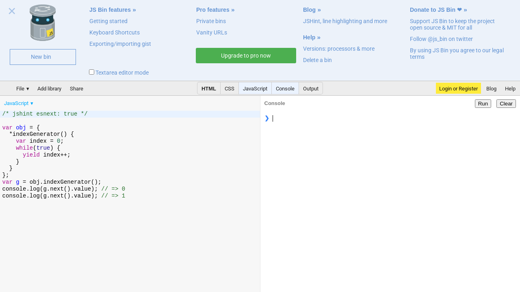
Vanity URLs (211, 32)
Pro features (213, 9)
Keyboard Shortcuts (114, 32)
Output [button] (310, 89)
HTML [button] (209, 89)
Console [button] (285, 89)
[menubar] (65, 101)
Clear (506, 104)
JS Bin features (110, 9)
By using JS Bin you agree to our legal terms (457, 53)
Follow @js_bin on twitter (441, 39)
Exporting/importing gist (120, 44)
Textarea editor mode (119, 72)
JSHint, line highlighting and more (345, 21)
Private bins (211, 21)
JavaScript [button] (255, 89)
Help (309, 37)
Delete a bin (317, 60)
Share (76, 89)
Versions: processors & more (339, 48)
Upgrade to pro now (246, 55)
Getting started (108, 21)
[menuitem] (19, 103)
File (20, 89)
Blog (309, 9)
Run (483, 104)
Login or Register (458, 89)
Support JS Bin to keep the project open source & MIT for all (452, 24)
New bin (41, 57)
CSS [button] (229, 89)
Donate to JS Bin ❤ (436, 9)
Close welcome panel (12, 12)
